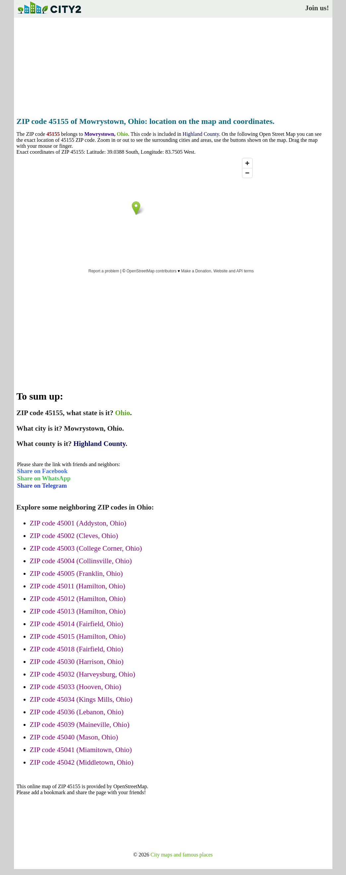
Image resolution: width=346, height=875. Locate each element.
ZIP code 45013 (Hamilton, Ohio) (78, 611)
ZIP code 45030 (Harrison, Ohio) (77, 662)
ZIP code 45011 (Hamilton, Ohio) (77, 586)
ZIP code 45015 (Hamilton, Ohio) (78, 636)
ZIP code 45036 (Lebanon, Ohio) (77, 712)
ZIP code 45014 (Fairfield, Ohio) (76, 624)
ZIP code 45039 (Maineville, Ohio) (80, 725)
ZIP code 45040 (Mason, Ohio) (74, 737)
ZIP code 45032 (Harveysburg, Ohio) (82, 674)
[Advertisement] (173, 65)
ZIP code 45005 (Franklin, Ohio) (76, 573)
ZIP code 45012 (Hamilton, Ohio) (78, 599)
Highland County (200, 134)
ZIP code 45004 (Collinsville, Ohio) (81, 561)
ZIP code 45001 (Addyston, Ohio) (78, 523)
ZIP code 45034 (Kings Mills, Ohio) (81, 699)
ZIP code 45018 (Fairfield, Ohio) (76, 649)
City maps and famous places (182, 854)
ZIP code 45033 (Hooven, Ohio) (75, 687)
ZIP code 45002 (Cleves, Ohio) (74, 536)
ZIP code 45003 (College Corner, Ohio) (86, 548)
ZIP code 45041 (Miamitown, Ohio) (81, 750)
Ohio (122, 134)
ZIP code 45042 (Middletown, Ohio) (82, 762)
